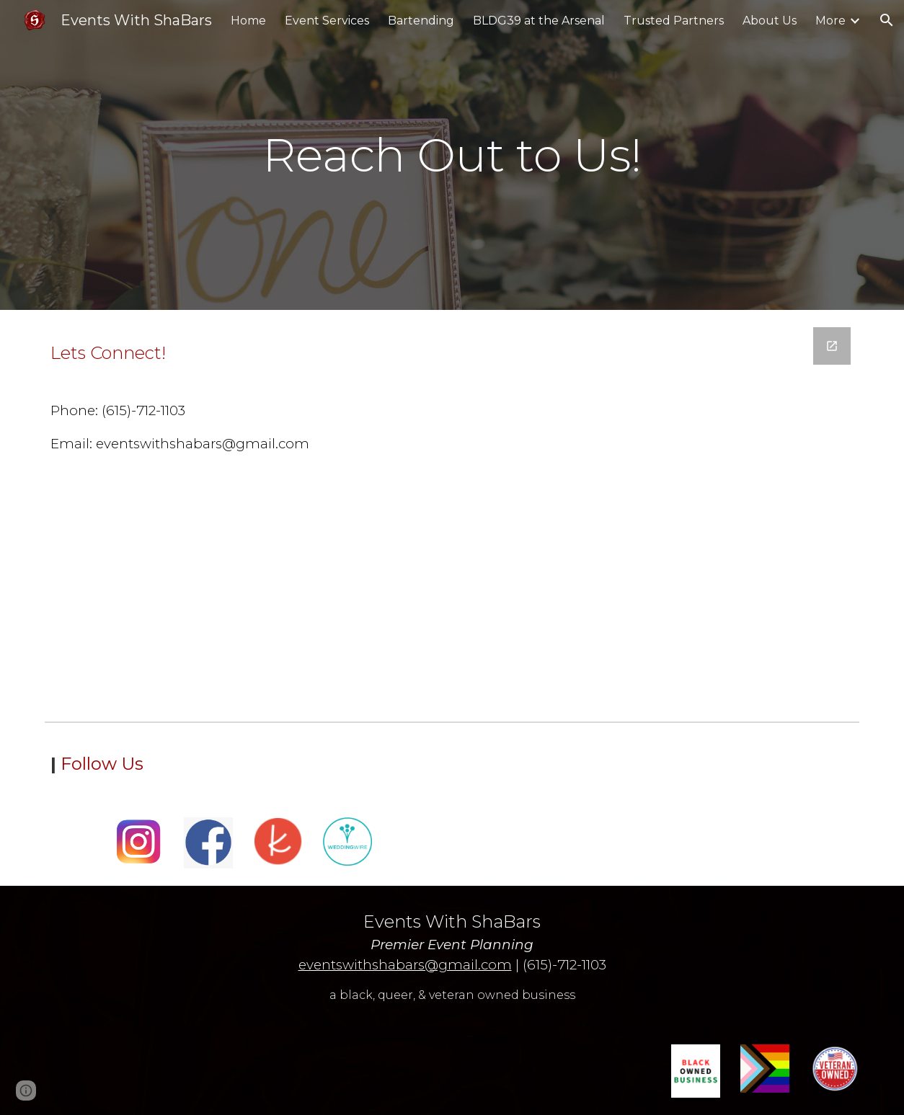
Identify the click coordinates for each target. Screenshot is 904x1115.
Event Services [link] (327, 20)
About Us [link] (770, 20)
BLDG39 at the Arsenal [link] (539, 20)
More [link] (830, 20)
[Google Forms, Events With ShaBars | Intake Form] (626, 512)
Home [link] (248, 20)
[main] (452, 154)
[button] (886, 20)
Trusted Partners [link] (674, 20)
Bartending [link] (421, 20)
